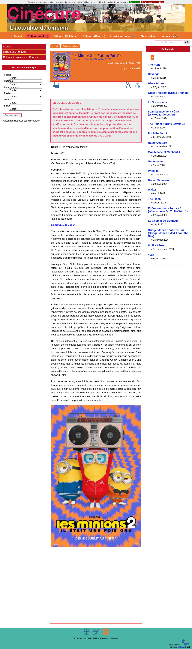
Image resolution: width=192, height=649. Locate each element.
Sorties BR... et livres (14, 51)
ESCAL (181, 647)
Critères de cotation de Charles (20, 57)
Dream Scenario (158, 180)
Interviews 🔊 (170, 36)
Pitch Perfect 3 (157, 133)
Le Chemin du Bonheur (163, 220)
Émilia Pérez (156, 245)
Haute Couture (157, 142)
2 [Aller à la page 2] (152, 57)
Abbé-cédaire (148, 36)
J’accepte (134, 2)
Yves (151, 254)
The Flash (154, 198)
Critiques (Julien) (38, 36)
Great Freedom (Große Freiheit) (168, 92)
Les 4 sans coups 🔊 (122, 36)
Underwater (155, 161)
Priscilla (153, 170)
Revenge (153, 74)
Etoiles (7, 93)
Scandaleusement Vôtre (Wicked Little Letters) (163, 113)
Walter (152, 189)
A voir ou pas (11, 87)
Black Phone (156, 83)
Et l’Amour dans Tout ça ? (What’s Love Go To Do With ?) (168, 210)
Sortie (7, 105)
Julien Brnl (133, 69)
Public (7, 75)
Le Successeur (157, 102)
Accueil (18, 36)
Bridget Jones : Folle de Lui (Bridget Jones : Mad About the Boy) (168, 233)
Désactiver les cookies (152, 2)
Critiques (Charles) (93, 36)
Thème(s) (9, 81)
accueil (55, 46)
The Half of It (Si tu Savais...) (166, 123)
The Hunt (154, 64)
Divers (7, 99)
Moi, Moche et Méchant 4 (164, 152)
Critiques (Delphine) (65, 36)
